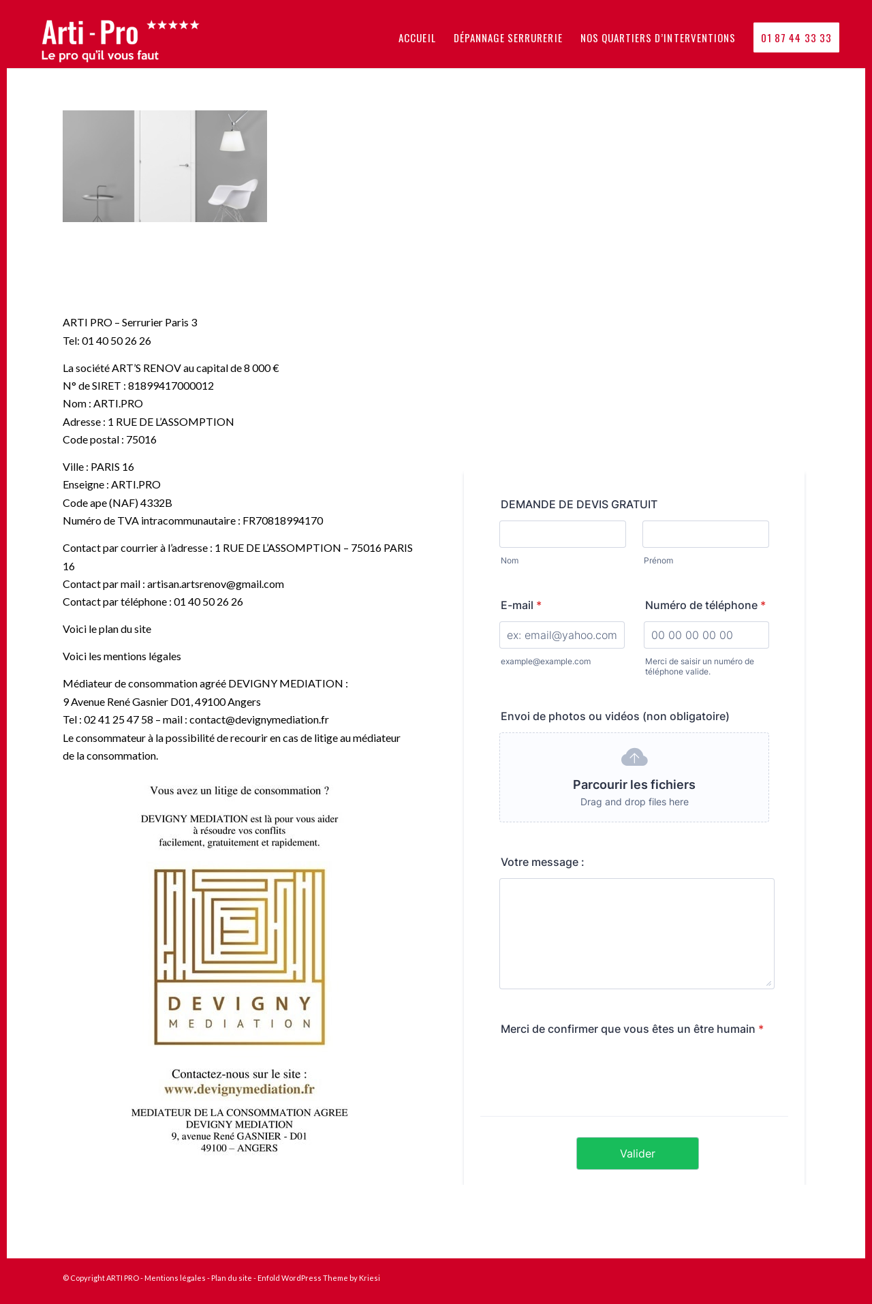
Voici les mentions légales (122, 655)
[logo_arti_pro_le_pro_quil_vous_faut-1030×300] (129, 37)
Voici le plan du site (107, 628)
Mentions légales (175, 1277)
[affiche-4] (238, 970)
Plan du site (231, 1277)
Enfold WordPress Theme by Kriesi (319, 1277)
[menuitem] (417, 37)
